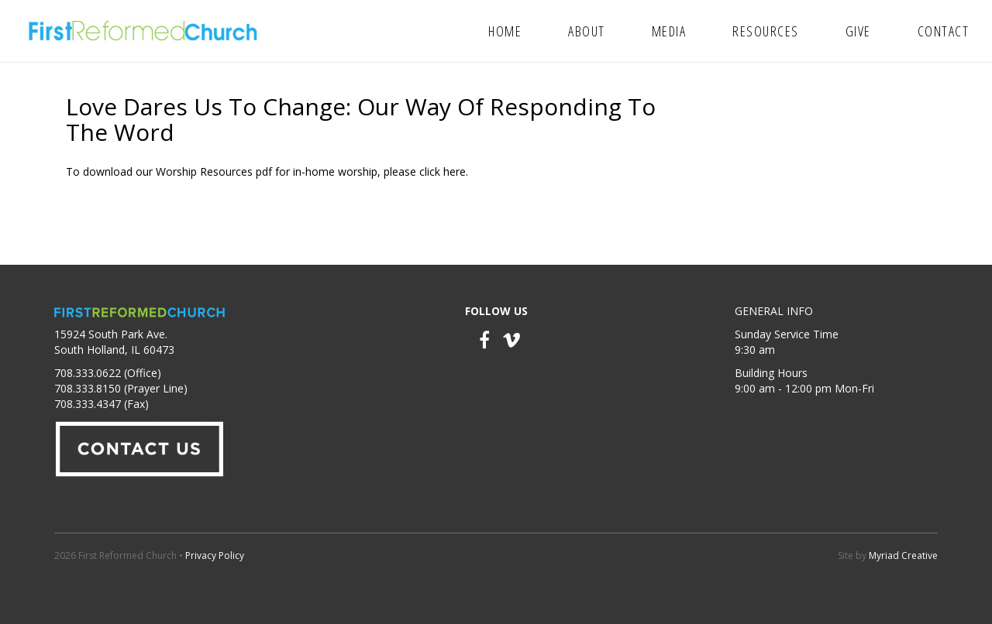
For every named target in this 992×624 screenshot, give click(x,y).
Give (858, 31)
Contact (944, 31)
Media (669, 31)
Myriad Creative (903, 555)
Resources (765, 31)
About (586, 31)
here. (455, 171)
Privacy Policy (214, 555)
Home (505, 31)
